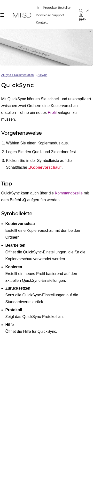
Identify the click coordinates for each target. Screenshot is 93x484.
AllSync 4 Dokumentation (17, 75)
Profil (52, 112)
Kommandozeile (69, 193)
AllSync (42, 75)
